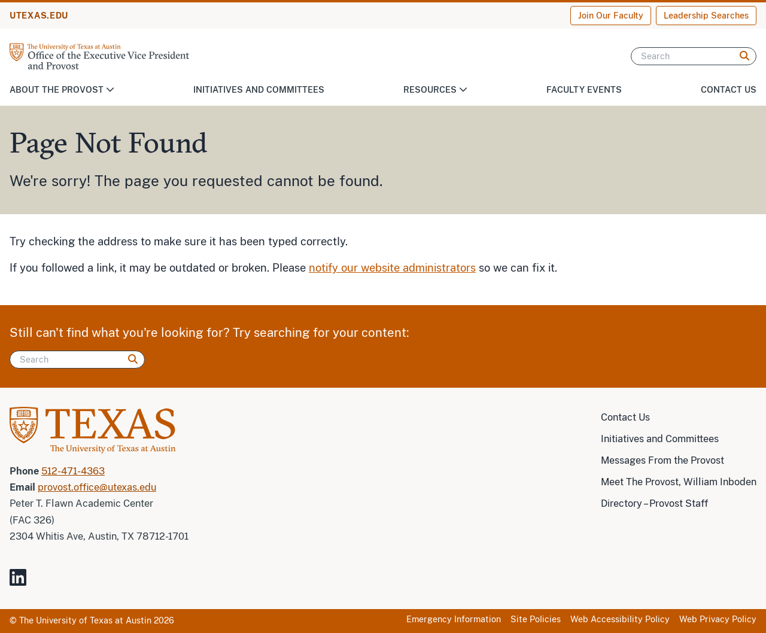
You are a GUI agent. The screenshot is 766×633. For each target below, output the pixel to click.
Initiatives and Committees (258, 90)
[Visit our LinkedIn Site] (23, 582)
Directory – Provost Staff (654, 503)
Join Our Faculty (610, 15)
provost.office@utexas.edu (97, 487)
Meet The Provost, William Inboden (678, 482)
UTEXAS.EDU (39, 15)
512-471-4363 (73, 471)
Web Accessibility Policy (620, 619)
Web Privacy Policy (717, 619)
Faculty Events (584, 90)
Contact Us (728, 90)
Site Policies (535, 619)
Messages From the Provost (662, 460)
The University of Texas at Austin (85, 620)
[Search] (693, 56)
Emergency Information (453, 619)
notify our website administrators (392, 267)
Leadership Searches (706, 15)
